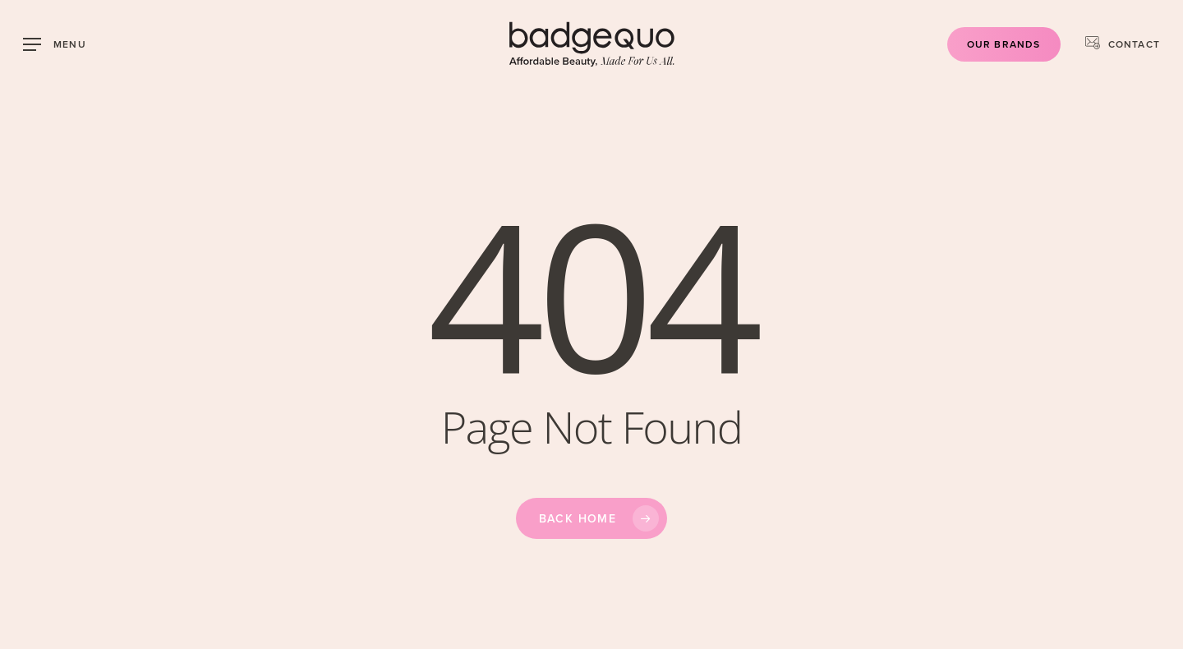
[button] (54, 44)
